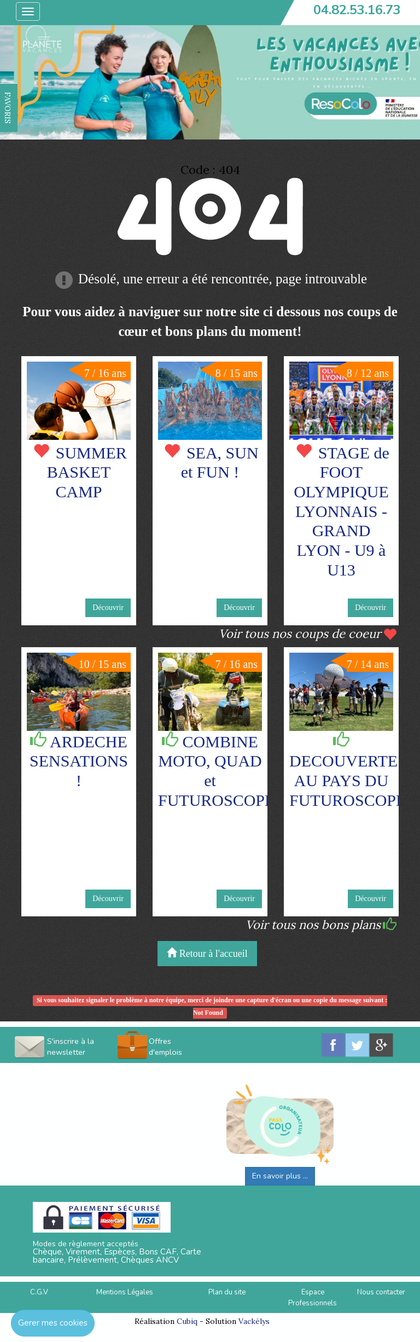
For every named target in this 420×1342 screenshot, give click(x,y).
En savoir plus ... (280, 1176)
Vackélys (254, 1321)
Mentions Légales (124, 1292)
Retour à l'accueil (207, 953)
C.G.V (39, 1292)
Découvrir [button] (108, 607)
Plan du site (227, 1292)
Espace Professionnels (312, 1298)
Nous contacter (381, 1292)
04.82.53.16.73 (357, 10)
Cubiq (187, 1321)
